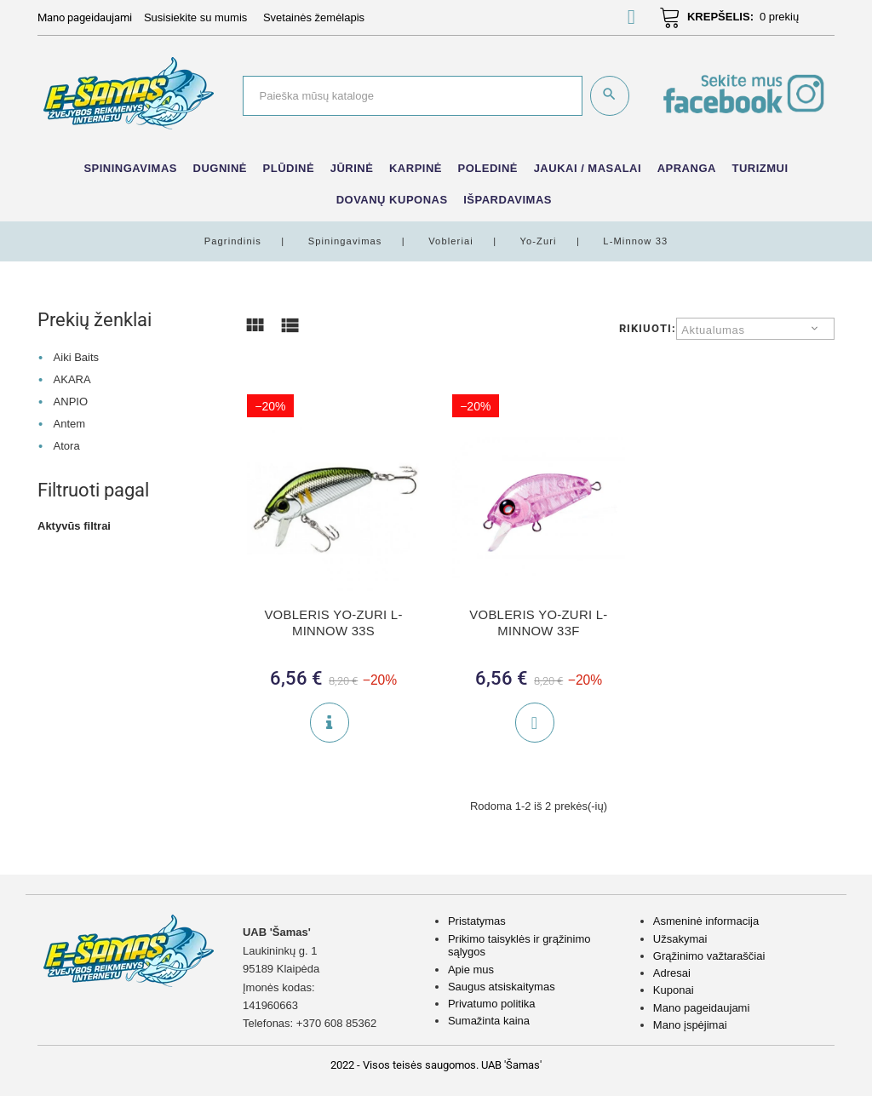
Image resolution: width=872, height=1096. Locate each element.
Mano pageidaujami (701, 1007)
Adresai (672, 973)
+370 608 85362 (336, 1023)
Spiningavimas (130, 168)
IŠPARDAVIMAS (507, 199)
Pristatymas (477, 921)
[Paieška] (412, 95)
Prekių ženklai (94, 319)
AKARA (72, 379)
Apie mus (471, 969)
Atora (67, 445)
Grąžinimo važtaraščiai (709, 956)
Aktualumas (712, 330)
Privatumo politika (492, 1003)
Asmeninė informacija (706, 921)
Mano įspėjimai (690, 1025)
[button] (631, 20)
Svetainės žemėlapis (313, 17)
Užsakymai (680, 938)
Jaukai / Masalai (587, 168)
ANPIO (71, 401)
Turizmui (759, 168)
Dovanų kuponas (392, 199)
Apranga (686, 168)
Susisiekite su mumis (195, 17)
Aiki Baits (76, 357)
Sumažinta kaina (489, 1020)
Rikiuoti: (647, 328)
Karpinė (415, 168)
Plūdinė (289, 168)
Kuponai (673, 990)
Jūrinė (352, 168)
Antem (70, 423)
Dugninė (220, 168)
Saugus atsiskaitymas (501, 986)
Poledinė (488, 168)
